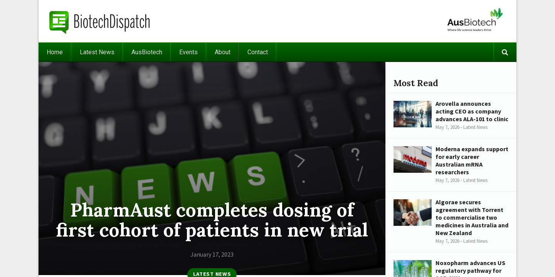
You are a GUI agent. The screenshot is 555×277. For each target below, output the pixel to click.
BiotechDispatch (99, 21)
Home (55, 52)
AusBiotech (146, 52)
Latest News (97, 52)
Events (188, 52)
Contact (257, 52)
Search (504, 52)
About (222, 52)
